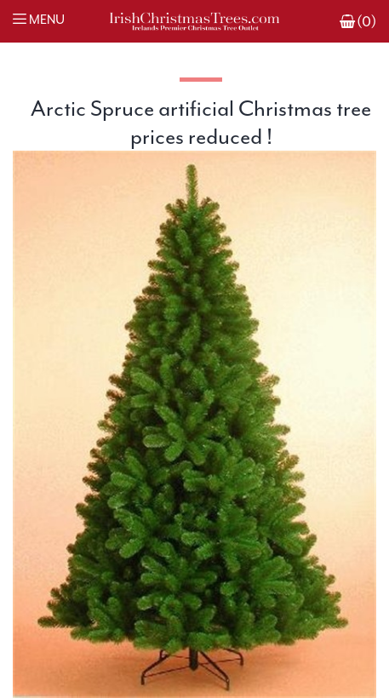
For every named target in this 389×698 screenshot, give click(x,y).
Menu (47, 20)
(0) (366, 21)
